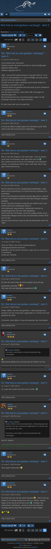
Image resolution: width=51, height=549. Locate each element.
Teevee (16, 32)
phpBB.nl (34, 547)
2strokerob (11, 483)
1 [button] (23, 40)
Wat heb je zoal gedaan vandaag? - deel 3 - (25, 26)
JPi (8, 44)
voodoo (9, 111)
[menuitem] (7, 14)
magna (10, 404)
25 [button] (41, 40)
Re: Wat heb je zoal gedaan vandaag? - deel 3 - (23, 55)
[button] (16, 39)
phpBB (18, 543)
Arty (30, 545)
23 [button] (33, 40)
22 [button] (29, 40)
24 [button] (37, 40)
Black (21, 545)
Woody (22, 32)
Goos (11, 32)
